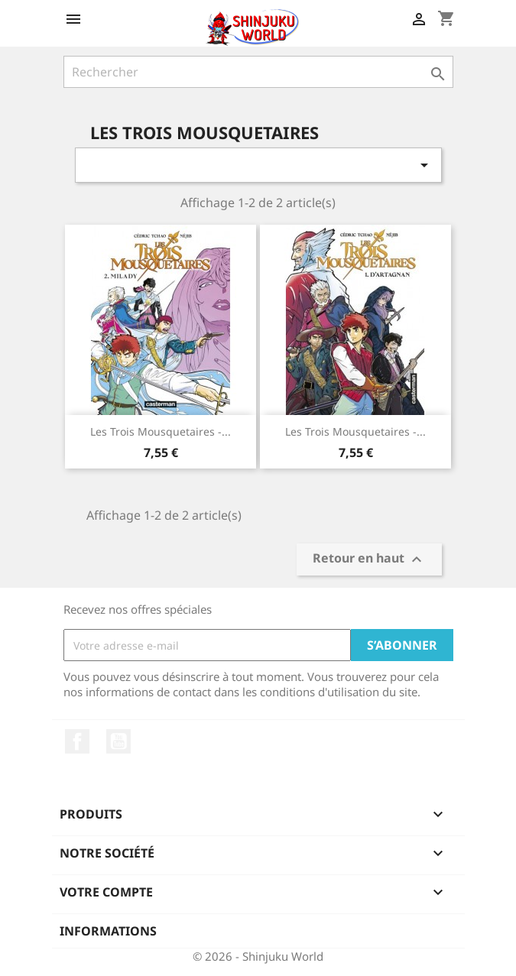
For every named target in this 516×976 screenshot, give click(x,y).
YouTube (118, 741)
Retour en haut (369, 559)
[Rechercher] (258, 72)
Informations (108, 930)
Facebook (77, 741)
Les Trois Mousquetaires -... (160, 431)
